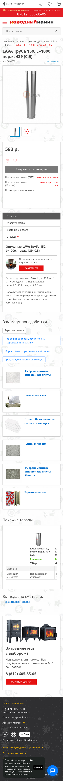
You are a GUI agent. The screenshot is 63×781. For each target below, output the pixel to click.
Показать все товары (16, 602)
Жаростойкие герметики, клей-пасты (27, 351)
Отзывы (13, 236)
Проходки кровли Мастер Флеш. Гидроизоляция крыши (25, 340)
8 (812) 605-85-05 (31, 14)
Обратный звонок (21, 681)
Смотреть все (31, 268)
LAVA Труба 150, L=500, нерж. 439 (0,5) (40, 551)
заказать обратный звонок (17, 712)
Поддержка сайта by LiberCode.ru (20, 740)
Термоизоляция (14, 330)
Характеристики (16, 222)
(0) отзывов (52, 61)
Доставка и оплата (17, 229)
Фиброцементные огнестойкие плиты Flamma (38, 471)
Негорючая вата (35, 395)
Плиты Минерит (35, 443)
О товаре (12, 216)
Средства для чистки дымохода (24, 359)
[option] (31, 94)
